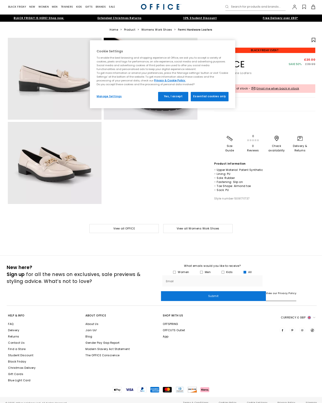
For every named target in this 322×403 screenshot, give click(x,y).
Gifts (89, 6)
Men (55, 6)
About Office (95, 310)
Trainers (67, 6)
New (32, 6)
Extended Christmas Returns (119, 18)
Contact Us (16, 337)
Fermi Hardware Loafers (195, 29)
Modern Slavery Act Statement (107, 343)
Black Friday (17, 6)
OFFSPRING (170, 318)
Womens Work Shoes (156, 29)
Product (130, 29)
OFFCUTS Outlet (174, 325)
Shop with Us (173, 310)
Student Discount (20, 350)
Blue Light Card (19, 375)
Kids (79, 6)
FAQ (11, 318)
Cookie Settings (257, 397)
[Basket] (310, 7)
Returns (13, 331)
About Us (91, 318)
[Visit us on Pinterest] (292, 324)
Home (114, 29)
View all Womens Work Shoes (198, 228)
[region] (162, 74)
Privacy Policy (286, 397)
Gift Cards (15, 368)
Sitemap (311, 397)
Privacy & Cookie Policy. (170, 80)
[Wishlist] (301, 7)
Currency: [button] (298, 312)
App (166, 331)
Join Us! (91, 325)
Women (43, 6)
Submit (289, 281)
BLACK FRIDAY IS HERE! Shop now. (39, 18)
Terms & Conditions (195, 397)
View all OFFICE (124, 228)
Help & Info (16, 310)
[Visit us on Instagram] (302, 324)
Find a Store (16, 343)
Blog (88, 331)
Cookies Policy (228, 397)
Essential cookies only (209, 96)
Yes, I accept (173, 96)
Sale (112, 6)
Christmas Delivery (22, 362)
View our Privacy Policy (176, 293)
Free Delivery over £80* (280, 18)
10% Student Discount (200, 18)
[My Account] (292, 7)
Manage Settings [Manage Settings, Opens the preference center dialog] (109, 96)
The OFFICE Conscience (102, 350)
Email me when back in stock (277, 88)
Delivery (13, 325)
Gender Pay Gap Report (102, 337)
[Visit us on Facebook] (282, 324)
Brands (101, 6)
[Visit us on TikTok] (312, 324)
